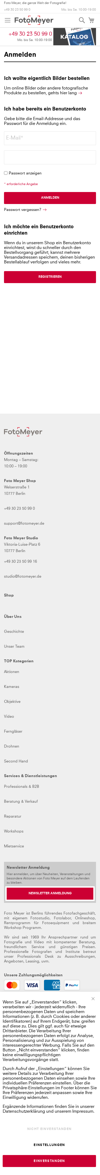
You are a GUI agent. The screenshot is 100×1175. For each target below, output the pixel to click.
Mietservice (14, 846)
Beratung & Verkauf (21, 801)
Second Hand (16, 761)
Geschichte (14, 632)
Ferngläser (13, 731)
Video (9, 717)
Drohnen (11, 746)
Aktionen (11, 672)
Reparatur (12, 816)
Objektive (12, 702)
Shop (9, 595)
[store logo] (34, 20)
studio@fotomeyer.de (22, 576)
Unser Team (14, 646)
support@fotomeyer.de (24, 523)
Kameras (11, 687)
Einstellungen (49, 1145)
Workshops (13, 831)
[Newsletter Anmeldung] (50, 894)
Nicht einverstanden (49, 1129)
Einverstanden (49, 1161)
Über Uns (13, 617)
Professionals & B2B (21, 787)
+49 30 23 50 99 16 (20, 562)
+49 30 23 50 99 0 (17, 9)
